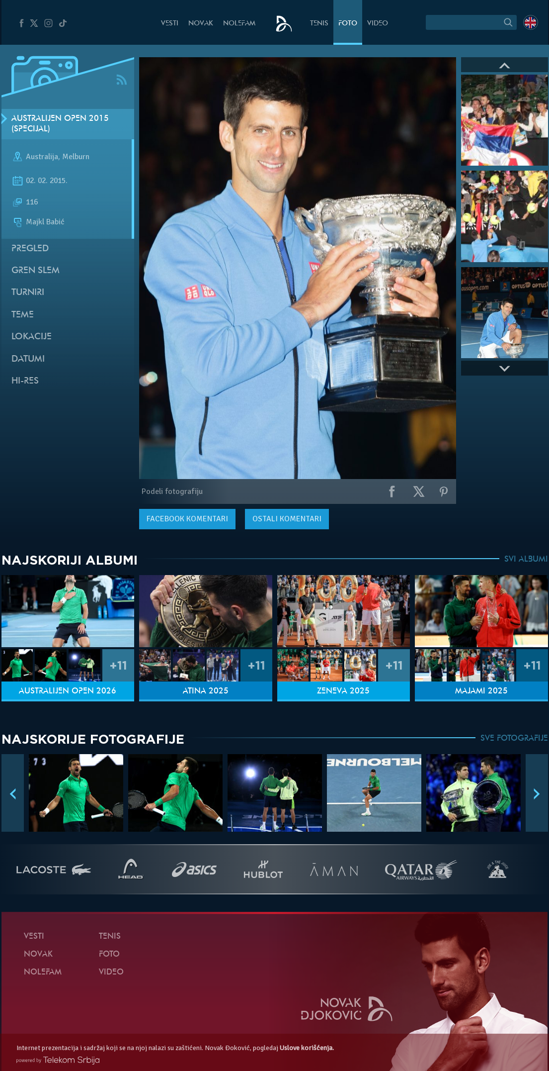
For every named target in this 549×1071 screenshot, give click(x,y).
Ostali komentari (286, 519)
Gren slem (35, 271)
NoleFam (239, 23)
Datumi (28, 359)
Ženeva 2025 (343, 691)
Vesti (169, 23)
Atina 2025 (206, 691)
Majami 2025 (481, 691)
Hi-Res (25, 381)
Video (377, 23)
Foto (347, 23)
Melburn (75, 157)
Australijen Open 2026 (67, 691)
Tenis (319, 23)
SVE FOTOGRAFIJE (514, 739)
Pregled (30, 249)
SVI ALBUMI (526, 560)
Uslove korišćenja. (307, 1048)
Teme (22, 315)
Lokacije (31, 337)
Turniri (27, 292)
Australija (42, 157)
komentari (187, 519)
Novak (200, 23)
